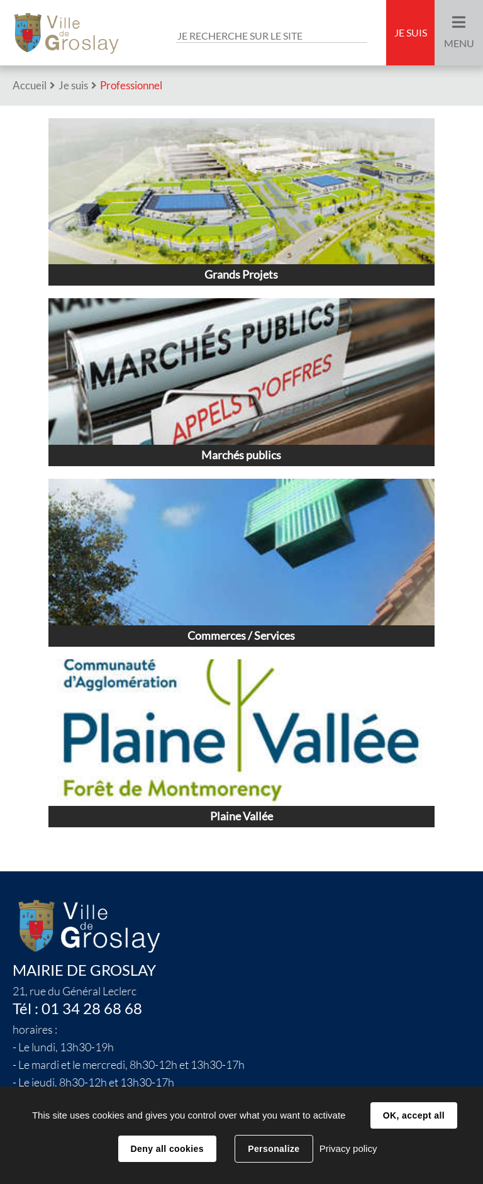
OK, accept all (414, 1115)
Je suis (410, 32)
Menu (459, 43)
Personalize (273, 1149)
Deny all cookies (167, 1149)
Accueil (30, 85)
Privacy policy (348, 1148)
